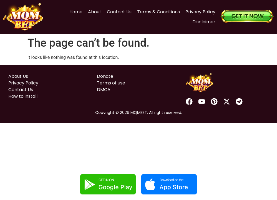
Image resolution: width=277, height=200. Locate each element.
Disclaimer (202, 21)
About (93, 11)
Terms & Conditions (156, 11)
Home (74, 11)
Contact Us (117, 11)
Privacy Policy (199, 11)
